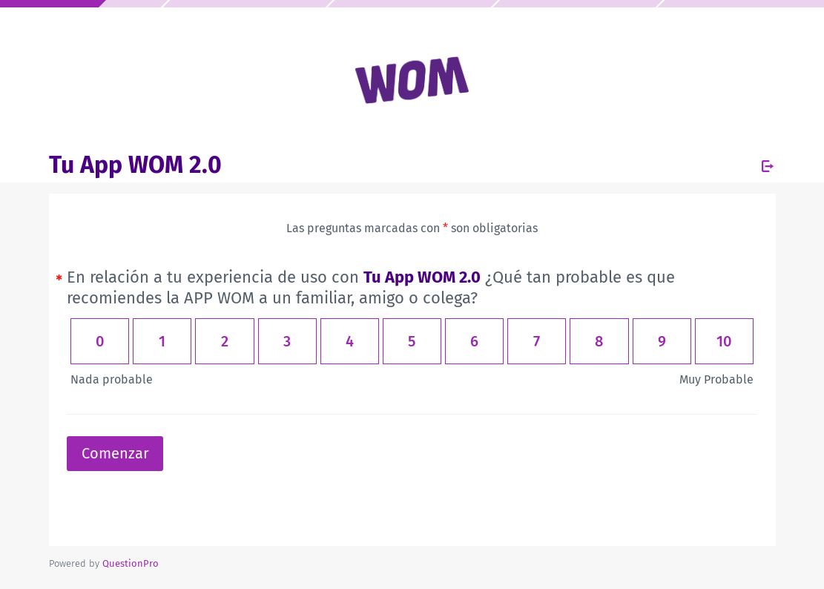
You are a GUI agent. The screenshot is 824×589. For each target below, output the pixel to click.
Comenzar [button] (115, 453)
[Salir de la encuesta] (767, 166)
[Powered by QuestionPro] (130, 563)
